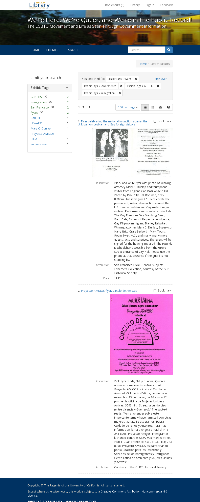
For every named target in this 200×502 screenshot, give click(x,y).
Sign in (150, 5)
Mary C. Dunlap (41, 128)
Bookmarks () (114, 5)
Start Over (160, 79)
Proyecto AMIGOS (42, 134)
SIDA (34, 139)
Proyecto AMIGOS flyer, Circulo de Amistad (109, 291)
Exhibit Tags (40, 87)
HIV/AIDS (37, 123)
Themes (54, 50)
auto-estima (39, 144)
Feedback (166, 5)
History (135, 5)
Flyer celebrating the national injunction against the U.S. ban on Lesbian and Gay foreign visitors (113, 122)
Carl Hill (35, 118)
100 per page (128, 107)
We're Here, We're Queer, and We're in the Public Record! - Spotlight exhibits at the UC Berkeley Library (39, 5)
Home (35, 50)
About (73, 50)
